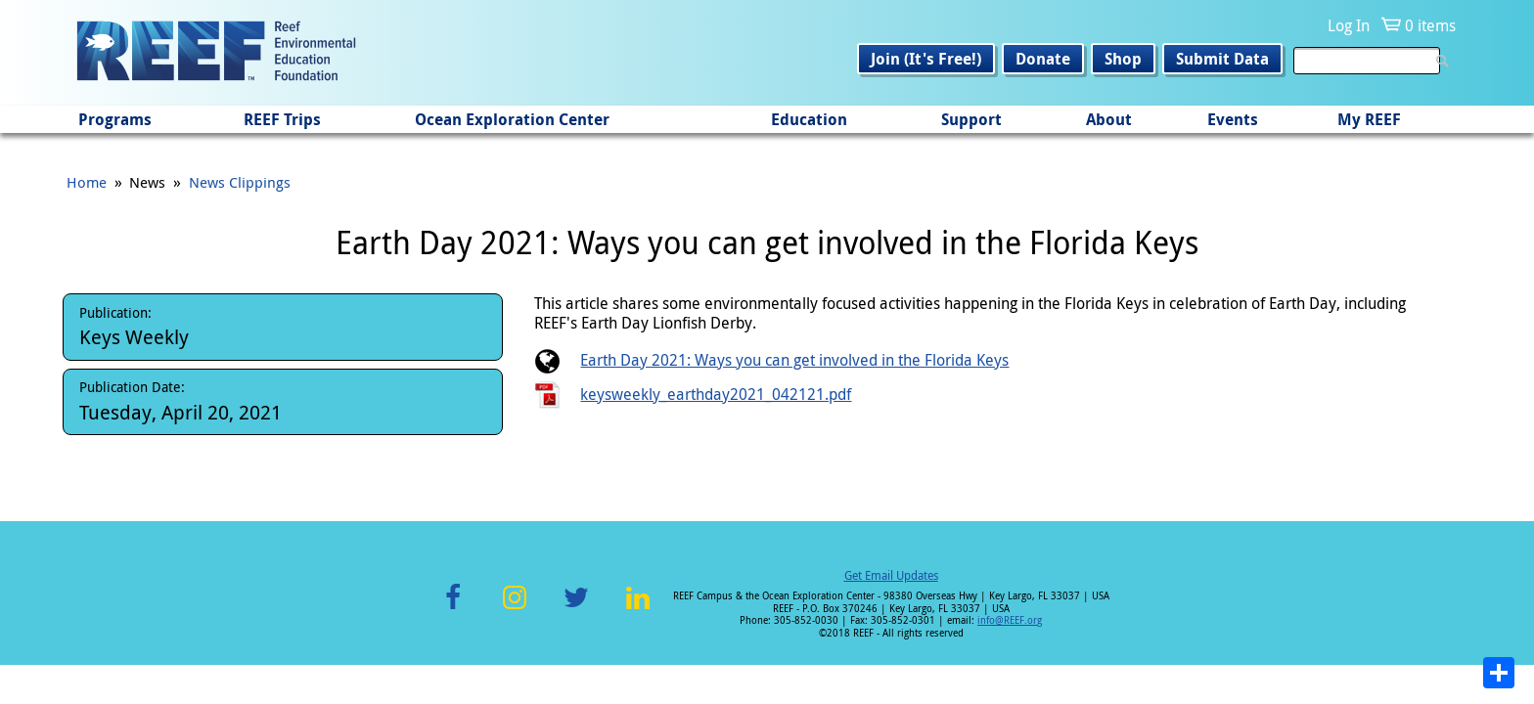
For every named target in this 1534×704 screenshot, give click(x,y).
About (1109, 119)
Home (87, 182)
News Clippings (240, 182)
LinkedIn (637, 608)
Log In (1349, 25)
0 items (1430, 25)
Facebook (453, 608)
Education (809, 119)
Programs (115, 119)
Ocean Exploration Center (512, 119)
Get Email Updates (891, 575)
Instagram (514, 608)
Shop (1123, 58)
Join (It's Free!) (926, 58)
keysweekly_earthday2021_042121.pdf (715, 394)
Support (971, 119)
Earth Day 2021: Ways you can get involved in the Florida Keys (794, 360)
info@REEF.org (1009, 620)
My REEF (1369, 119)
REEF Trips (282, 119)
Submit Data (1222, 58)
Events (1232, 119)
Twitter (576, 608)
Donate (1042, 58)
